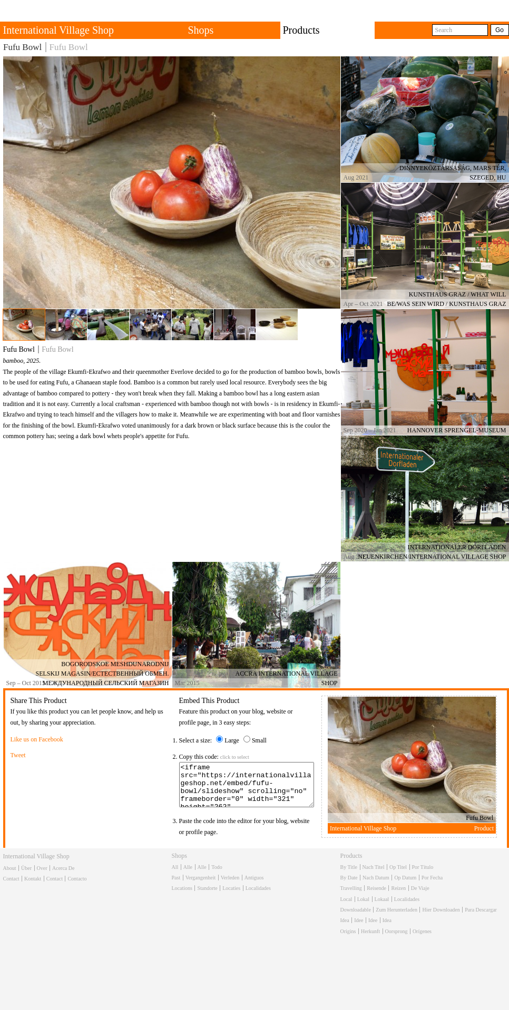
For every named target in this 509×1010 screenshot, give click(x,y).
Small (259, 740)
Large (231, 740)
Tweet (18, 755)
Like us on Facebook (37, 739)
